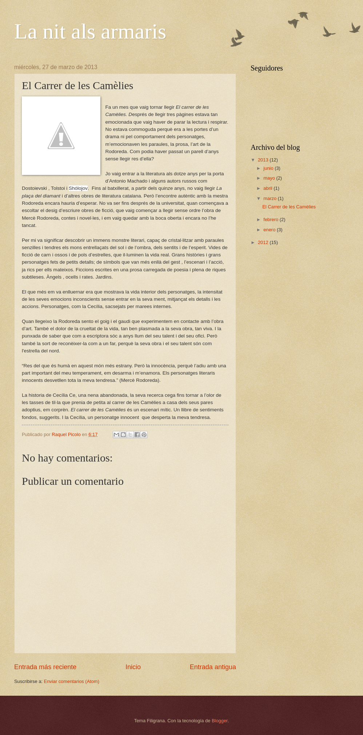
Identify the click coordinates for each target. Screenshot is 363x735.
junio (269, 168)
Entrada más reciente (45, 667)
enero (270, 229)
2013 (264, 160)
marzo (270, 198)
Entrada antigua (213, 667)
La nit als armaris (90, 31)
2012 (264, 242)
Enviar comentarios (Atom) (71, 681)
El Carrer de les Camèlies (289, 206)
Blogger (220, 720)
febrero (271, 219)
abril (268, 188)
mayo (269, 178)
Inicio (133, 667)
